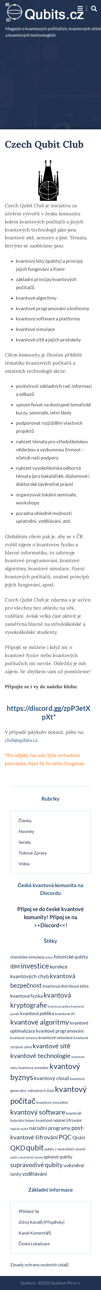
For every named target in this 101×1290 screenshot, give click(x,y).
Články (25, 820)
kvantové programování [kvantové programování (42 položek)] (59, 1031)
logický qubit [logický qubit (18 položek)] (19, 1129)
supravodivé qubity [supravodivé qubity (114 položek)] (36, 1164)
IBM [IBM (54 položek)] (15, 967)
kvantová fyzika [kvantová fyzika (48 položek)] (26, 996)
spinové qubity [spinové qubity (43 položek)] (58, 1157)
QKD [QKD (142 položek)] (17, 1148)
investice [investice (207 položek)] (34, 965)
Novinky (26, 831)
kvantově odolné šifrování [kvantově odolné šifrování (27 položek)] (59, 1120)
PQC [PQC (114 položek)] (65, 1137)
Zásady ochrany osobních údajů (39, 1264)
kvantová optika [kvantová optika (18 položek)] (59, 1006)
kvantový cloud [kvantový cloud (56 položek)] (51, 1078)
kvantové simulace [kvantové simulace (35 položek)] (56, 1037)
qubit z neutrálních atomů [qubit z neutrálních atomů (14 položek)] (26, 1157)
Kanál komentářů (35, 1232)
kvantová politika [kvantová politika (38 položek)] (37, 1013)
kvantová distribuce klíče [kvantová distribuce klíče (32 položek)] (66, 986)
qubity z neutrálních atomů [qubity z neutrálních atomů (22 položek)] (64, 1149)
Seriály (25, 842)
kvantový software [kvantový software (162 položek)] (37, 1112)
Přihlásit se (29, 1211)
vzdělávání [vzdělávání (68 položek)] (34, 1173)
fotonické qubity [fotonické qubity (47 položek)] (71, 957)
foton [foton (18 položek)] (49, 957)
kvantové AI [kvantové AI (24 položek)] (65, 1013)
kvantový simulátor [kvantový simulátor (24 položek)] (52, 1102)
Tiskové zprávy (33, 852)
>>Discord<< (49, 925)
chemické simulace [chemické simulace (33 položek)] (27, 956)
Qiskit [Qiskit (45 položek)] (78, 1137)
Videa (24, 863)
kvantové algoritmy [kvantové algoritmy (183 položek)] (39, 1022)
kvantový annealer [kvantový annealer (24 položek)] (33, 1067)
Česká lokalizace (34, 1243)
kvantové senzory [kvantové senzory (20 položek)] (24, 1038)
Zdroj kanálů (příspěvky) (42, 1222)
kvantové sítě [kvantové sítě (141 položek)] (52, 1046)
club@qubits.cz (21, 740)
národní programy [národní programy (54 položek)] (50, 1128)
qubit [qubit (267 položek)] (35, 1147)
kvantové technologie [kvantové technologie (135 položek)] (40, 1055)
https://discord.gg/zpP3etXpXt (48, 712)
